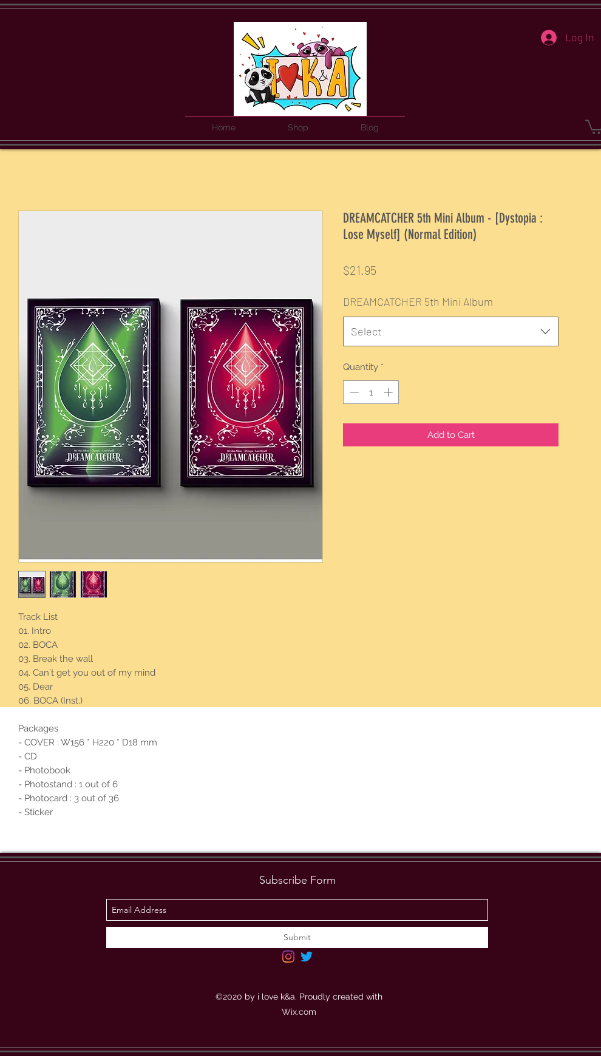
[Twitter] (306, 956)
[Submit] (297, 937)
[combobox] (451, 332)
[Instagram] (288, 956)
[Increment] (389, 392)
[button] (298, 122)
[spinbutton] (371, 392)
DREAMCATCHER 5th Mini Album (418, 301)
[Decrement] (353, 392)
